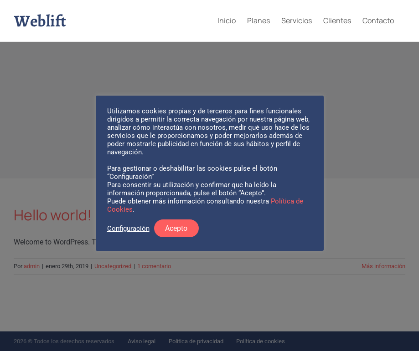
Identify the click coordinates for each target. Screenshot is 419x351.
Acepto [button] (176, 228)
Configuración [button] (128, 228)
